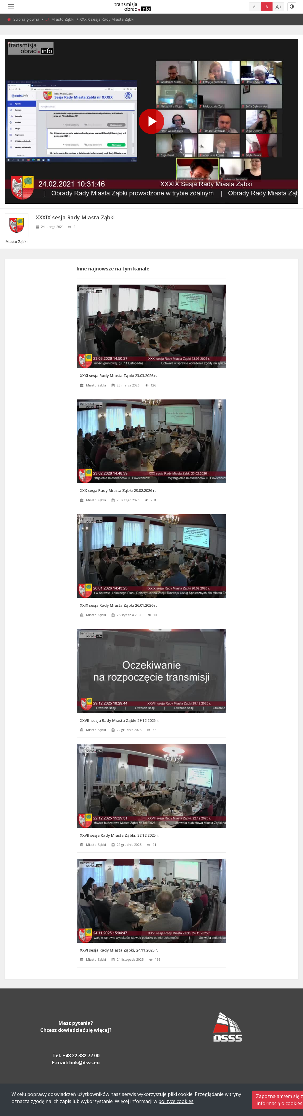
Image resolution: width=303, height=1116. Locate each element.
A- (255, 6)
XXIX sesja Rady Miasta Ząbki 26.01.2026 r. (118, 605)
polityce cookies (176, 1101)
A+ (278, 6)
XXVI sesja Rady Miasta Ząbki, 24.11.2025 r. (119, 950)
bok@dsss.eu (84, 1062)
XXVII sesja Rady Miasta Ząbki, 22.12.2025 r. (119, 835)
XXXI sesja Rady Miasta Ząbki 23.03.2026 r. (118, 375)
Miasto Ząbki (63, 19)
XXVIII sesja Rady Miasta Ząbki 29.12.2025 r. (119, 720)
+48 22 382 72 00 (80, 1055)
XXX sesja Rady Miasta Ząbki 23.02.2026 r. (118, 490)
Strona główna (26, 19)
